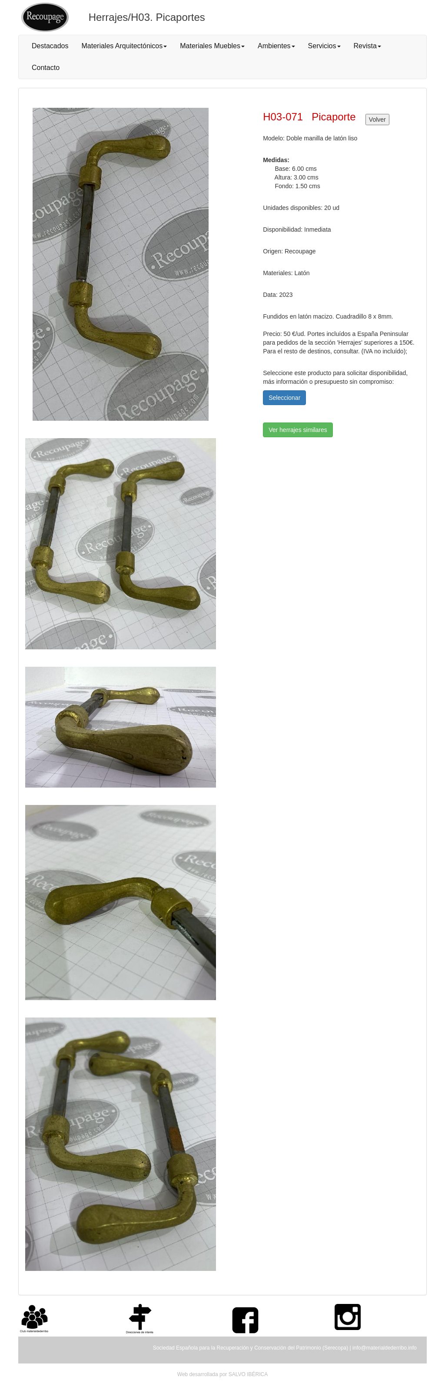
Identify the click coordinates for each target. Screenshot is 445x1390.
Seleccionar (284, 397)
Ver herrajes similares (298, 429)
